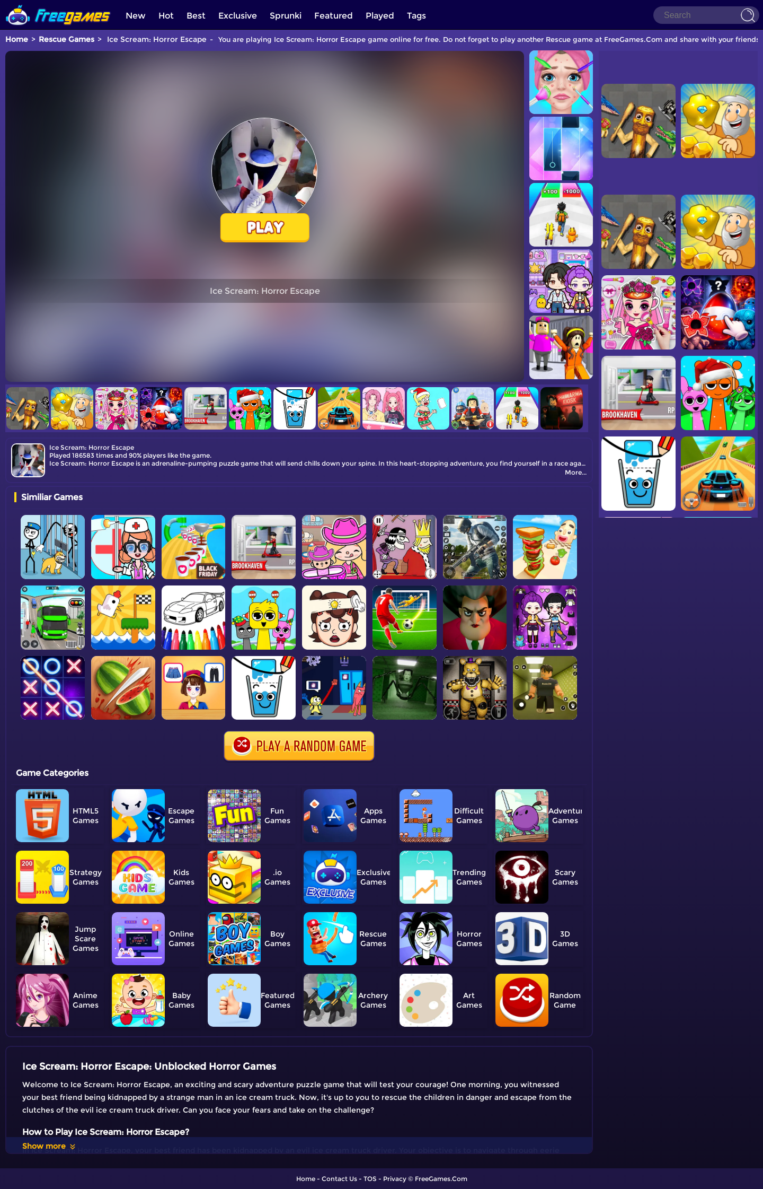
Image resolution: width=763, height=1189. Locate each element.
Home (16, 39)
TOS (370, 1179)
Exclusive (237, 16)
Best (196, 16)
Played (380, 16)
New (136, 16)
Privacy (394, 1179)
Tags (416, 16)
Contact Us (339, 1179)
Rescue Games (66, 39)
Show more (49, 1146)
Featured (333, 16)
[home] (58, 4)
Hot (166, 16)
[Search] (706, 15)
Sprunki (285, 16)
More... (576, 472)
